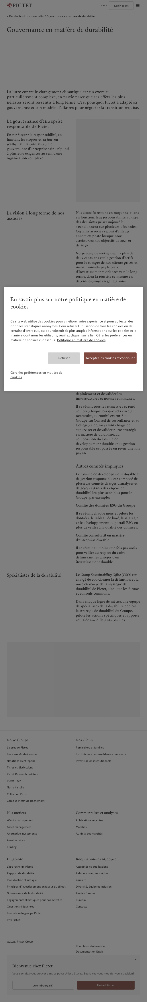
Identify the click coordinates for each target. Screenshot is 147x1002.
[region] (73, 339)
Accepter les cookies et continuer (110, 358)
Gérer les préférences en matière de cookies (36, 375)
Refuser (64, 358)
